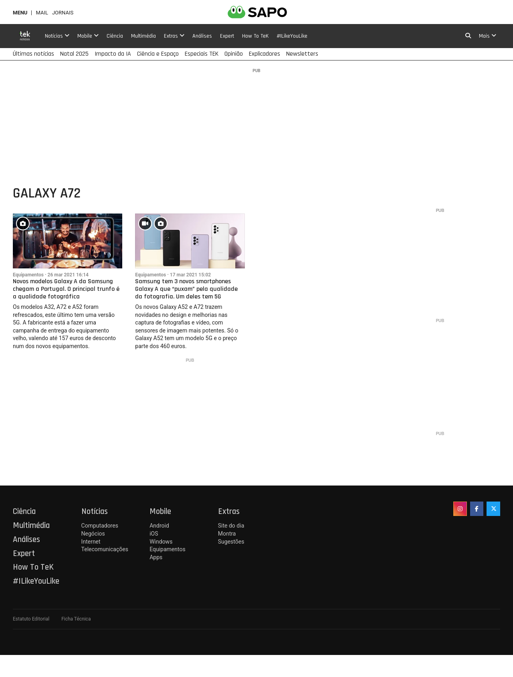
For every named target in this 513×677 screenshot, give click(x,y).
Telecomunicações (104, 549)
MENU (20, 12)
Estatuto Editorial (31, 619)
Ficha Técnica (76, 619)
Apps (155, 557)
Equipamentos (28, 275)
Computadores (99, 525)
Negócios (93, 533)
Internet (91, 541)
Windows (160, 541)
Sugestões (231, 541)
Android (159, 525)
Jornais (62, 12)
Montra (227, 533)
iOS (153, 533)
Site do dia (231, 525)
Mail (42, 12)
